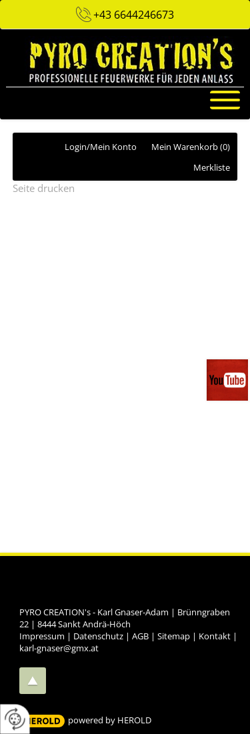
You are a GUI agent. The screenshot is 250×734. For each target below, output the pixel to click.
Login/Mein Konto (101, 147)
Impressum (42, 636)
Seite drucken (44, 188)
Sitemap (173, 636)
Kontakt (215, 636)
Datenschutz (98, 636)
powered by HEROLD (109, 720)
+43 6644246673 (133, 14)
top (32, 680)
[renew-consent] (15, 719)
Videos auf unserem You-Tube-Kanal (228, 380)
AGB (140, 636)
